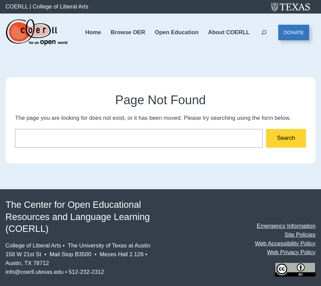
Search (286, 138)
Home (93, 32)
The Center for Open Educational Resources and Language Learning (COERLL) (77, 216)
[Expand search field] (264, 33)
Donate (294, 32)
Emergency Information (286, 226)
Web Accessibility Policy (285, 243)
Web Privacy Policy (291, 252)
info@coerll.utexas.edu (34, 272)
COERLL (16, 6)
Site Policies (300, 235)
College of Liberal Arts (60, 6)
